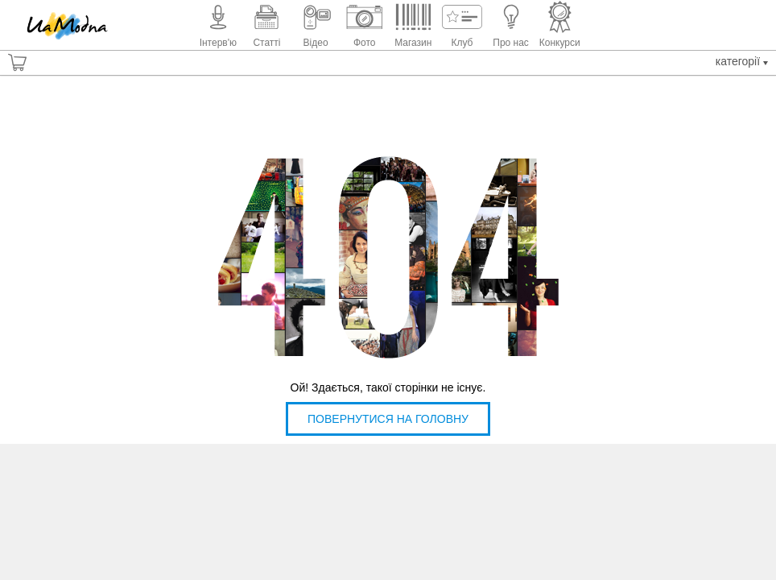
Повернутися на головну (388, 418)
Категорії (742, 61)
